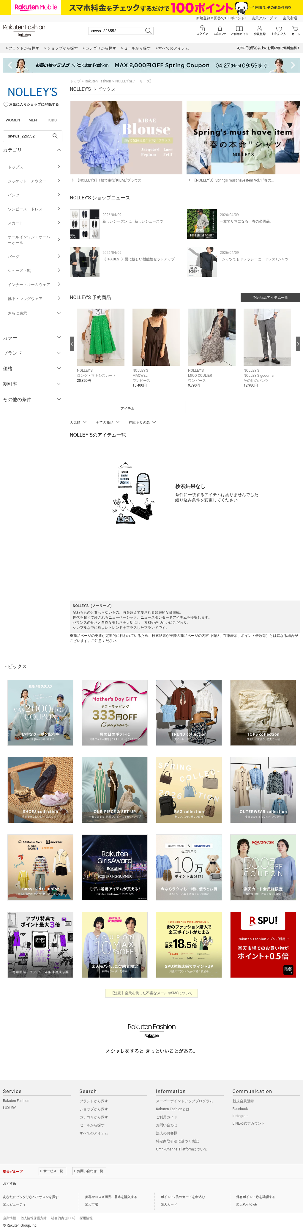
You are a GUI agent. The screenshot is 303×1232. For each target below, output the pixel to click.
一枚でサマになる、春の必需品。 (246, 221)
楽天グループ (262, 18)
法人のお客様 (166, 1133)
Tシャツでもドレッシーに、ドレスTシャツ (254, 259)
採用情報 (86, 1218)
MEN (33, 120)
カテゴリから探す (94, 1117)
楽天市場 (290, 18)
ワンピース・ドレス (34, 209)
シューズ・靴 (34, 270)
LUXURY (9, 1108)
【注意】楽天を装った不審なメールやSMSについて (152, 993)
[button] (102, 350)
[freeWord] (32, 136)
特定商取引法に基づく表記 (177, 1141)
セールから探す (92, 1125)
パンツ (34, 195)
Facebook (240, 1109)
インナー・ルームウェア (34, 284)
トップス (34, 167)
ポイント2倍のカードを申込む (183, 1197)
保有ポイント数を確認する (255, 1197)
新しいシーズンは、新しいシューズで (132, 221)
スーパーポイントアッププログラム (184, 1101)
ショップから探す (94, 1109)
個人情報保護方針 (33, 1218)
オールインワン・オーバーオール (34, 240)
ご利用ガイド (166, 1117)
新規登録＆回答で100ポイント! (221, 18)
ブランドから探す (94, 1101)
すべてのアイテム (94, 1133)
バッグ (34, 256)
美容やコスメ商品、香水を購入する (111, 1197)
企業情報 (9, 1218)
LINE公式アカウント (249, 1123)
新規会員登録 (243, 1101)
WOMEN (13, 120)
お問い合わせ (166, 1125)
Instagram (241, 1116)
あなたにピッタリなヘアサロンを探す (31, 1197)
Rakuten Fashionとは (173, 1109)
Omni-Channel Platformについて (181, 1149)
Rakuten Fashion (98, 81)
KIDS (52, 120)
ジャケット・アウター (34, 181)
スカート (34, 223)
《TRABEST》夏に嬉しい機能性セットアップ (138, 259)
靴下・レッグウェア (34, 298)
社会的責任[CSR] (63, 1218)
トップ (75, 81)
